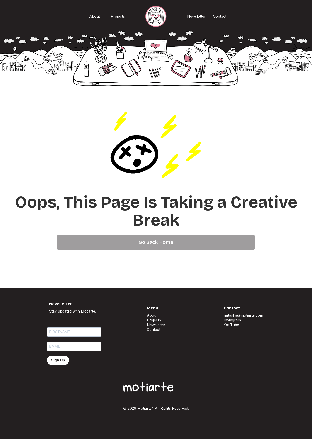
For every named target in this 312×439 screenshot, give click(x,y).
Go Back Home (156, 235)
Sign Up (58, 360)
